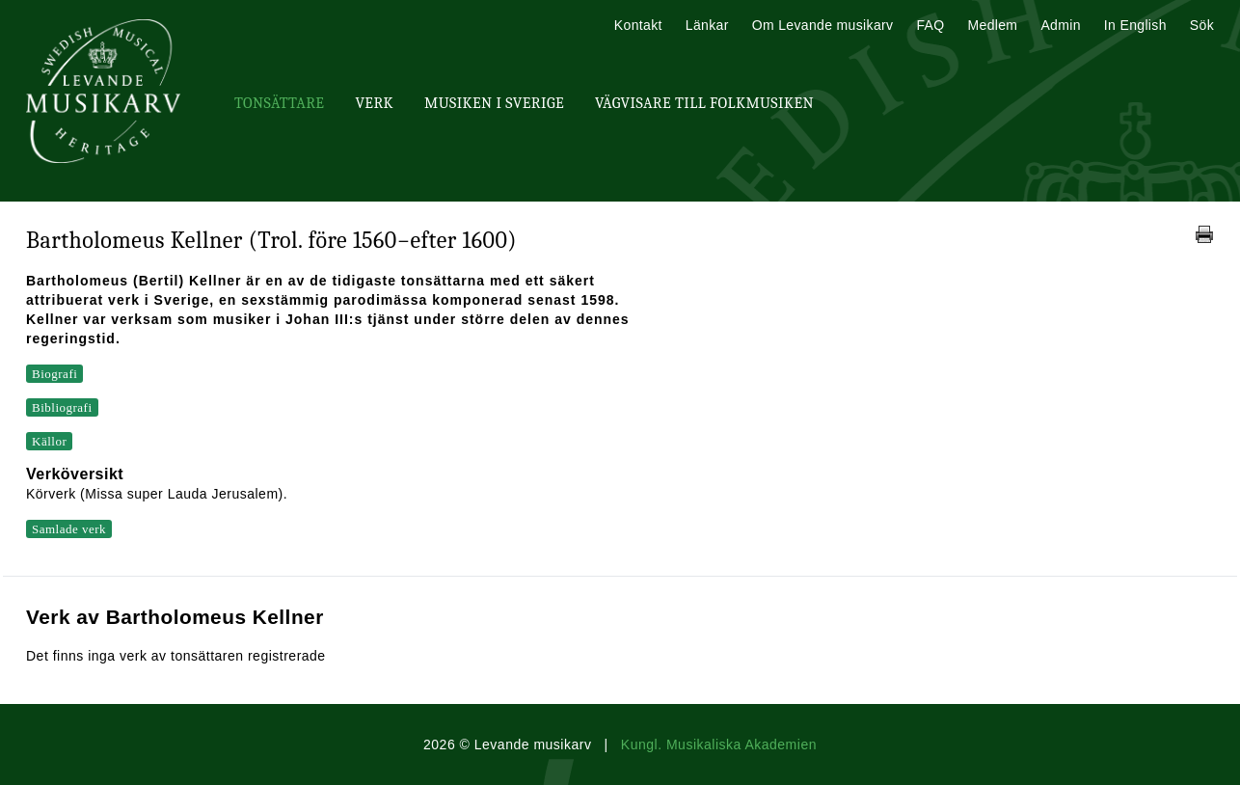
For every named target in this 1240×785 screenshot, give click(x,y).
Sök (1202, 25)
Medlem (992, 25)
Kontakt (638, 25)
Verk (374, 103)
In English (1135, 25)
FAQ (930, 25)
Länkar (707, 25)
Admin (1060, 25)
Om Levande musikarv (823, 25)
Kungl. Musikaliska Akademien (719, 744)
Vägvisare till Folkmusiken (704, 103)
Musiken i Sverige (494, 103)
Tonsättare (279, 103)
